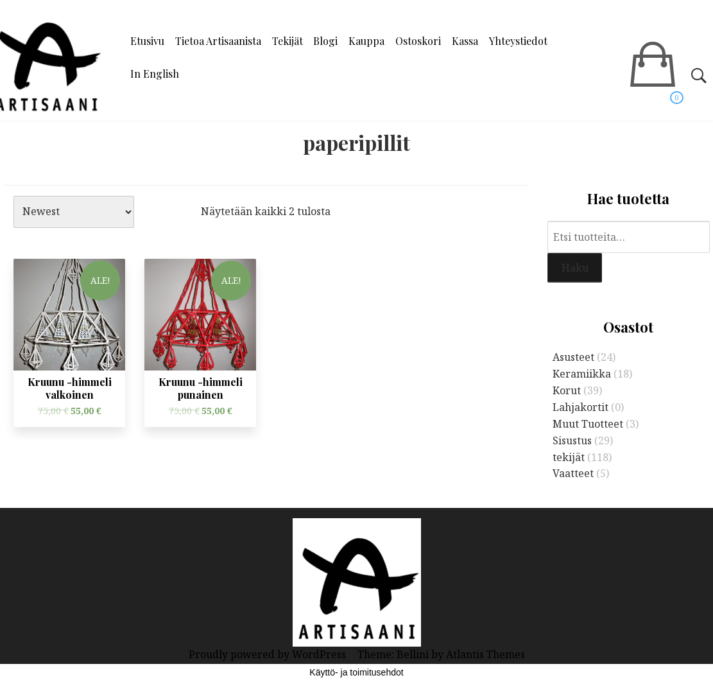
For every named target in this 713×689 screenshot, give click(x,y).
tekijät (569, 457)
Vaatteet (573, 473)
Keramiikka (582, 374)
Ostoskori (418, 41)
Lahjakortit (580, 407)
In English (154, 73)
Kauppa (366, 41)
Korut (567, 390)
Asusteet (573, 357)
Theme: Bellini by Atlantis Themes (441, 654)
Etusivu (147, 41)
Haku (575, 268)
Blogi (325, 41)
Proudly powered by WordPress (268, 654)
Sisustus (572, 440)
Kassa (465, 41)
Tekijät (287, 41)
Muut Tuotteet (588, 424)
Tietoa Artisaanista (218, 41)
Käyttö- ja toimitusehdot (356, 672)
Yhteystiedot (518, 41)
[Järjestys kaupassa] (74, 212)
